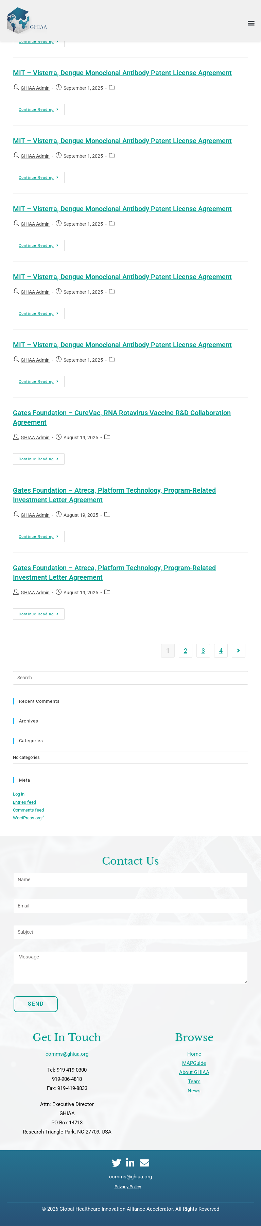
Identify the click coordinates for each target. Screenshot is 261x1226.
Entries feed (24, 802)
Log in (18, 794)
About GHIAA (194, 1072)
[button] (251, 22)
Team (194, 1081)
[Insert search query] (130, 678)
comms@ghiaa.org (67, 1054)
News (194, 1091)
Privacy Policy (128, 1186)
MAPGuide (194, 1063)
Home (194, 1054)
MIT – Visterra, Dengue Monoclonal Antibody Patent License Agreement (122, 73)
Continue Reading (42, 108)
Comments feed (28, 810)
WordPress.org (28, 817)
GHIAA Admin (35, 88)
